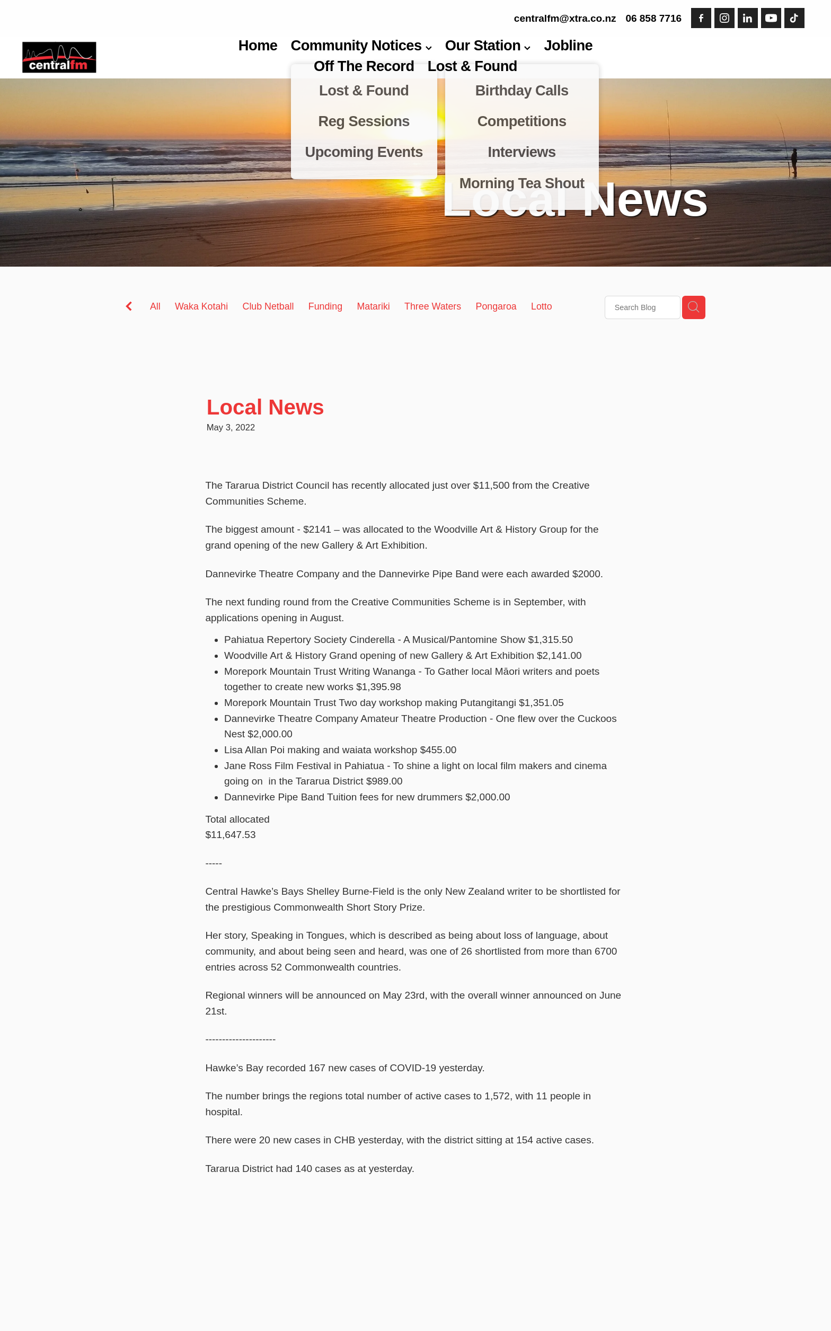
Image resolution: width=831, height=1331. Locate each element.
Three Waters (432, 306)
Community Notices (361, 45)
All (155, 306)
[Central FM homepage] (101, 57)
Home (258, 45)
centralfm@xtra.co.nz (565, 18)
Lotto (541, 306)
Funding (325, 306)
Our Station (488, 45)
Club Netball (268, 306)
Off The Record (364, 66)
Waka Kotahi (201, 306)
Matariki (373, 306)
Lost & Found (472, 66)
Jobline (568, 45)
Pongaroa (496, 306)
